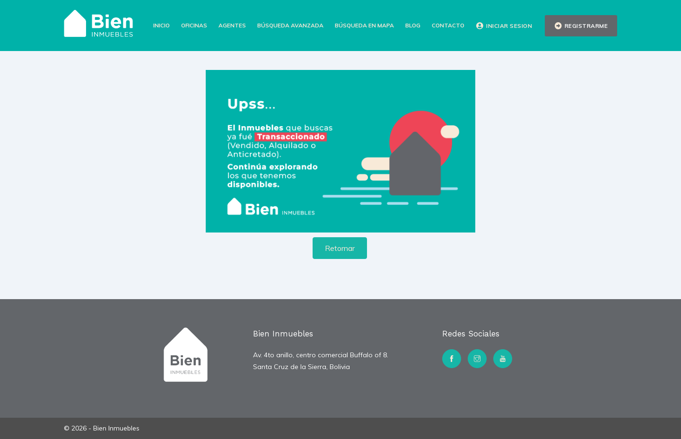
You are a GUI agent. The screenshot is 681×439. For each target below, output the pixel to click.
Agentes (232, 25)
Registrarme (581, 26)
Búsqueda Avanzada (290, 25)
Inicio (161, 25)
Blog (412, 25)
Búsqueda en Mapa (364, 25)
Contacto (448, 25)
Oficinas (194, 25)
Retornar (340, 248)
